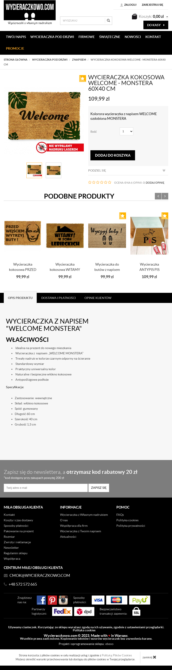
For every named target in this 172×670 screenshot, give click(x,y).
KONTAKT (153, 37)
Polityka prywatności (130, 525)
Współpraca (12, 558)
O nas (64, 520)
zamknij (149, 657)
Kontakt (9, 514)
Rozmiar (9, 536)
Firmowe (87, 37)
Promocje (15, 48)
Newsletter (11, 547)
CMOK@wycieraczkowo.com (39, 575)
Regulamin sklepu (15, 553)
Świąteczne (109, 37)
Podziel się (126, 170)
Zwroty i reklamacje (17, 542)
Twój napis (16, 37)
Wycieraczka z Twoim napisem (80, 531)
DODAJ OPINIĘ (155, 182)
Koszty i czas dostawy (18, 520)
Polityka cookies (127, 520)
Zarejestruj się (152, 4)
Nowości (133, 37)
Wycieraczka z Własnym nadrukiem (84, 514)
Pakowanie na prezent (19, 531)
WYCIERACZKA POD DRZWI (52, 37)
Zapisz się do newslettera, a (84, 474)
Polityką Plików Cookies (117, 655)
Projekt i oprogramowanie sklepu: (86, 644)
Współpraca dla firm (74, 525)
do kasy (156, 25)
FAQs (120, 514)
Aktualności (68, 536)
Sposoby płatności (16, 525)
